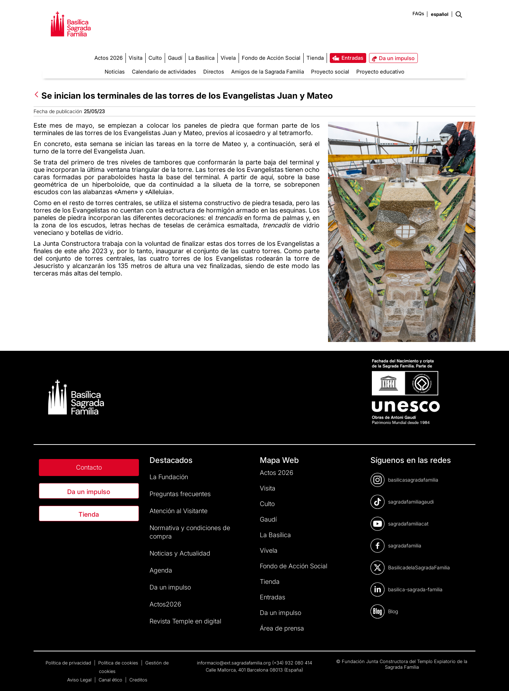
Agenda (161, 570)
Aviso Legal (80, 680)
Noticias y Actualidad (180, 553)
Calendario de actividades (164, 71)
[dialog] (429, 566)
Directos (213, 71)
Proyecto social (330, 71)
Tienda (88, 514)
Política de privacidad (69, 663)
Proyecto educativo (380, 71)
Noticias (115, 71)
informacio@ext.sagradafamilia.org (234, 663)
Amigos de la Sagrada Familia (267, 71)
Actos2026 (165, 604)
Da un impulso (88, 491)
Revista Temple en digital (185, 621)
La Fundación (169, 477)
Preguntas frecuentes (180, 494)
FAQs (418, 13)
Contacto (89, 467)
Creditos (138, 680)
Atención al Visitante (178, 511)
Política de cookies (119, 663)
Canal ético (111, 680)
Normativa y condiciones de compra (190, 532)
